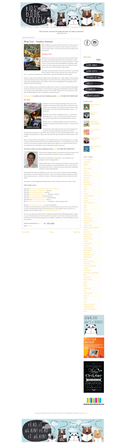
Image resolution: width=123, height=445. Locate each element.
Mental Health (87, 252)
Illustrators (86, 223)
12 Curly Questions (88, 159)
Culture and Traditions (89, 195)
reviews (30, 27)
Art (84, 166)
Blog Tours (30, 225)
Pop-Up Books (87, 277)
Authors (85, 171)
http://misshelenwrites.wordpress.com (39, 194)
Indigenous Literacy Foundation (91, 227)
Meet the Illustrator (88, 248)
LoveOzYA (86, 245)
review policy (75, 27)
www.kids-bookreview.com (39, 199)
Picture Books (87, 270)
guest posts (54, 27)
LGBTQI (86, 241)
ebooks (85, 311)
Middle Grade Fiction (89, 254)
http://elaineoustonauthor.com (37, 192)
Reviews (86, 281)
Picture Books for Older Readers (91, 272)
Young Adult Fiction (88, 306)
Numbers (86, 268)
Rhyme (85, 284)
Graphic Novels (87, 214)
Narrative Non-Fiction (89, 261)
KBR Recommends (88, 238)
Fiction (85, 211)
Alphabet (86, 164)
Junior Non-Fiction (88, 234)
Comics (85, 189)
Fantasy (85, 209)
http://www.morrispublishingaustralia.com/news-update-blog (44, 188)
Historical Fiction (88, 218)
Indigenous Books (88, 225)
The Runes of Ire (28, 96)
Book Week (86, 180)
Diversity (86, 200)
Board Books (87, 177)
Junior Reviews (87, 236)
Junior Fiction (87, 232)
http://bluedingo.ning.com (36, 196)
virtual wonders (45, 27)
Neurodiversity (87, 263)
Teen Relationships (88, 293)
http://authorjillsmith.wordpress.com (38, 197)
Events (85, 205)
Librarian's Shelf (87, 243)
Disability (86, 198)
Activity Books (87, 162)
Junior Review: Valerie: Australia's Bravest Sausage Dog (95, 123)
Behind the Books (88, 175)
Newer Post (26, 232)
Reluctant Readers (88, 279)
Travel (85, 300)
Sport (85, 291)
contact (82, 27)
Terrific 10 (86, 295)
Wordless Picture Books (89, 304)
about (24, 27)
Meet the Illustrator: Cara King (95, 139)
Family (85, 207)
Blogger (86, 413)
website (58, 96)
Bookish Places (87, 182)
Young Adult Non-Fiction (89, 309)
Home (52, 232)
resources (37, 27)
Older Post (77, 232)
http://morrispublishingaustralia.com (51, 210)
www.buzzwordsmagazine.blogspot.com (38, 201)
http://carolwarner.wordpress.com (38, 190)
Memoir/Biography (88, 250)
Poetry (85, 275)
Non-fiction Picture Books (90, 266)
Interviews (86, 229)
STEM (85, 286)
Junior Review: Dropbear (93, 113)
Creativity (86, 193)
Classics (85, 186)
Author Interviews (88, 168)
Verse (85, 302)
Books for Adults (88, 184)
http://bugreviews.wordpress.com (37, 205)
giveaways (66, 27)
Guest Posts (86, 216)
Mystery (85, 259)
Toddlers (86, 297)
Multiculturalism (87, 257)
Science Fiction (87, 288)
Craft (85, 191)
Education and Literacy (89, 202)
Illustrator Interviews (88, 220)
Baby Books (86, 173)
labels (60, 27)
